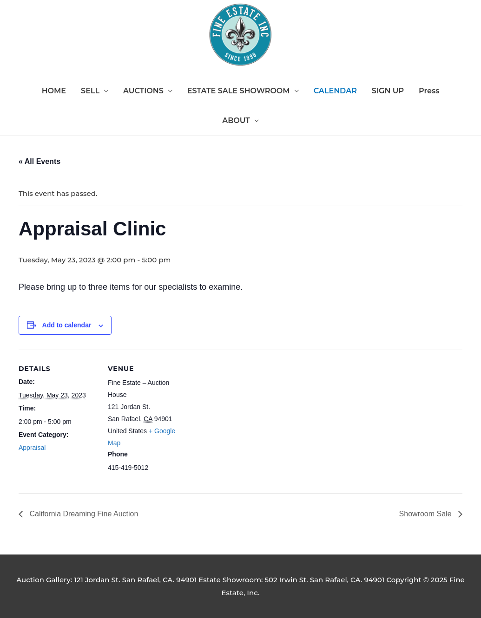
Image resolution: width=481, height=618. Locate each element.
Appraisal (32, 447)
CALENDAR (335, 90)
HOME (54, 90)
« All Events (39, 161)
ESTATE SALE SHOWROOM (238, 90)
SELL (90, 90)
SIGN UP (388, 90)
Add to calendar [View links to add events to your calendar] (67, 325)
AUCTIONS (143, 90)
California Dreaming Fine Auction (82, 514)
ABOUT (236, 120)
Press (429, 90)
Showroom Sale (426, 514)
